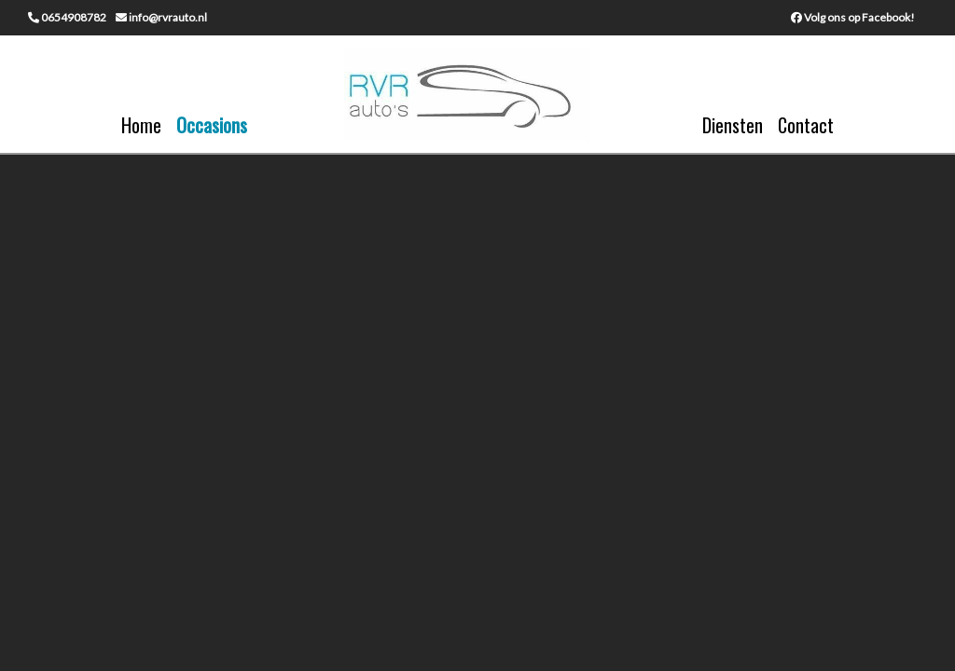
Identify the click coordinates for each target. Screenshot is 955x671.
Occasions (211, 125)
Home (141, 125)
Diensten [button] (732, 125)
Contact (806, 125)
